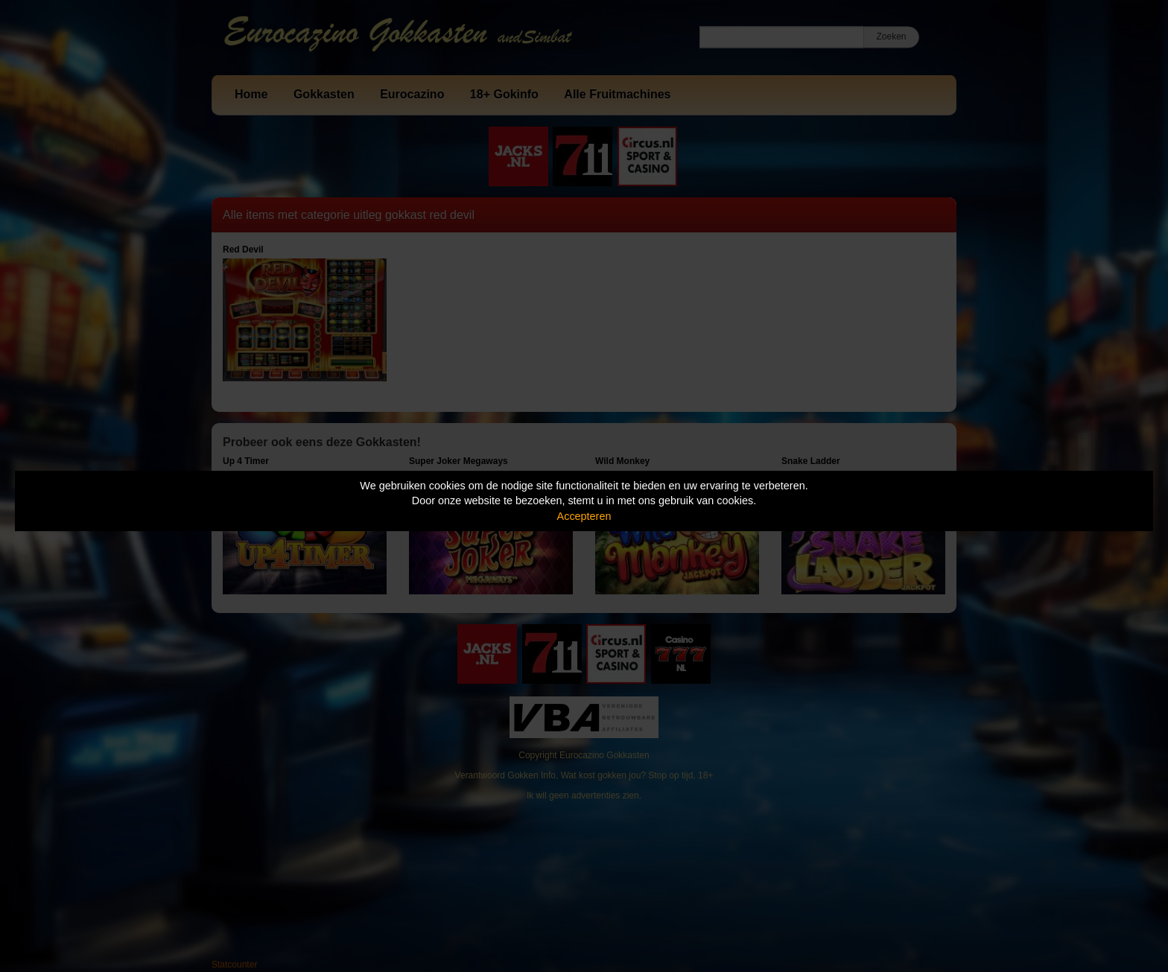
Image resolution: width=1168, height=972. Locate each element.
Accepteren (584, 516)
